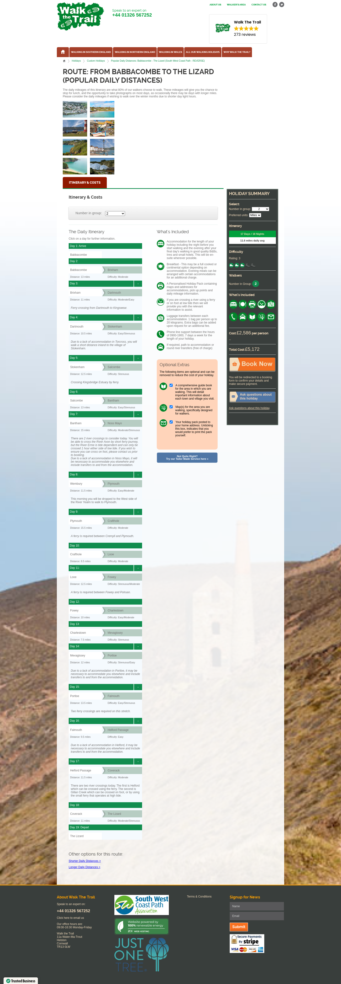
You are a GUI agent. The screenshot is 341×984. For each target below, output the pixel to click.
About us (215, 4)
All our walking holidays (203, 52)
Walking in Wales (170, 52)
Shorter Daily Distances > (85, 861)
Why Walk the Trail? (237, 52)
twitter (281, 4)
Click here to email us (70, 918)
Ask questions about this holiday (249, 408)
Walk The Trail (80, 16)
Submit (238, 927)
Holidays (76, 60)
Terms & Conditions (199, 896)
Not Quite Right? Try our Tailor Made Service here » (187, 457)
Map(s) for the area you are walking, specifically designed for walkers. (193, 410)
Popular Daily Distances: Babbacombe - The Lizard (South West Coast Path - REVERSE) (158, 60)
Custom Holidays (96, 60)
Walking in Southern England (91, 52)
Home (64, 60)
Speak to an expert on (132, 13)
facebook (275, 4)
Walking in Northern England (135, 52)
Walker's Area (236, 4)
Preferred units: (238, 215)
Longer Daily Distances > (84, 867)
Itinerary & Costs (85, 183)
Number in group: (89, 213)
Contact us (258, 4)
